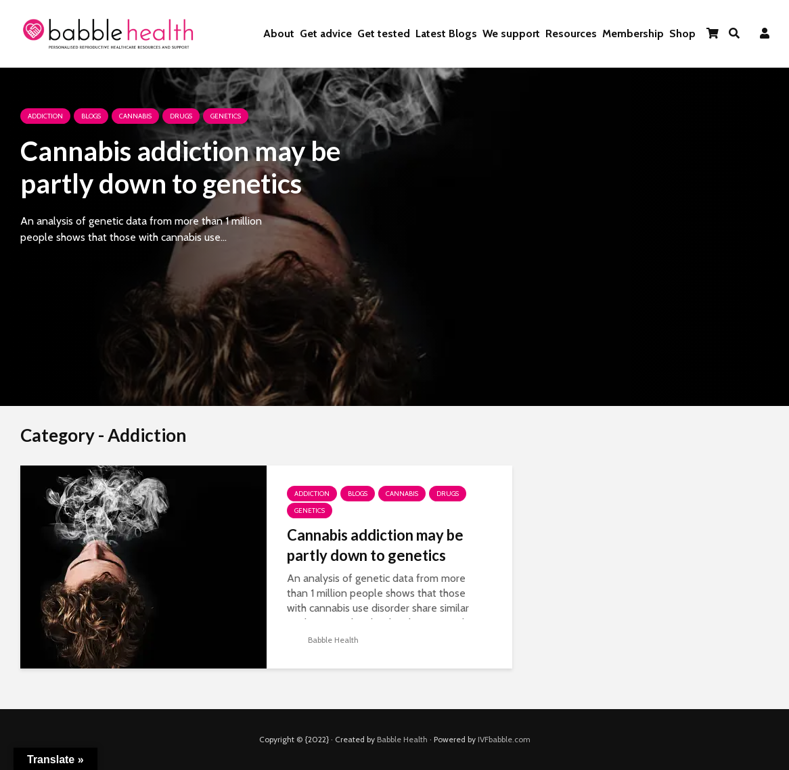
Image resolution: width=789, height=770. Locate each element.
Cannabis (135, 116)
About (278, 33)
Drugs (181, 116)
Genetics (225, 116)
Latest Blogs (446, 33)
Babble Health (323, 640)
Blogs (91, 116)
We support (511, 33)
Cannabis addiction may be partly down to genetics (180, 167)
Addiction (45, 116)
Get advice (326, 33)
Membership (633, 33)
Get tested (383, 33)
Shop (682, 33)
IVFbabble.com (504, 739)
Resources (571, 33)
